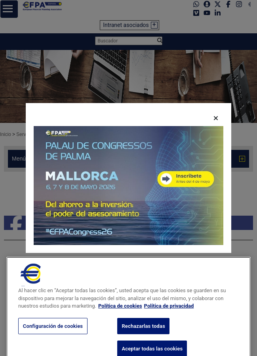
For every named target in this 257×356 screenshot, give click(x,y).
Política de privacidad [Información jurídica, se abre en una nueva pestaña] (169, 313)
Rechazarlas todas (143, 333)
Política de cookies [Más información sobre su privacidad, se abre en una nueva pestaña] (120, 313)
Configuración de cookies (53, 333)
